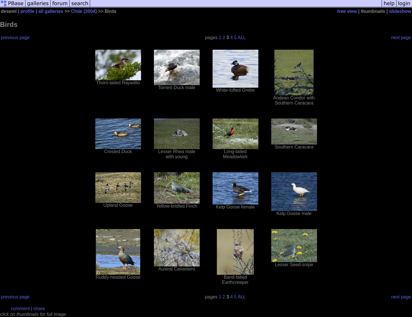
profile (28, 11)
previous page (15, 37)
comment (20, 308)
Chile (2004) (84, 11)
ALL (242, 37)
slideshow (400, 11)
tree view (347, 11)
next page (401, 37)
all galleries (50, 11)
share (39, 308)
